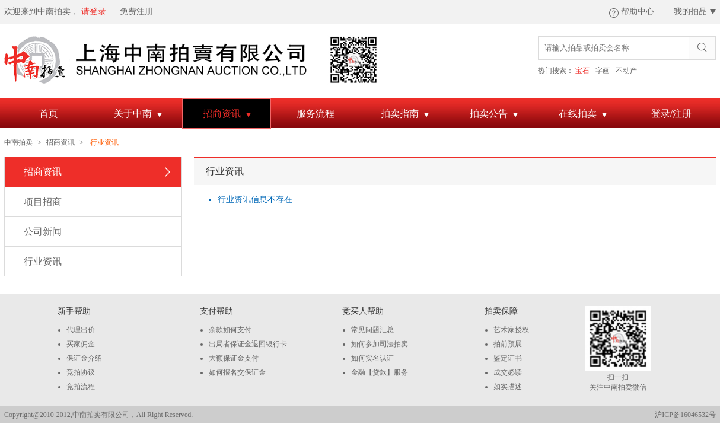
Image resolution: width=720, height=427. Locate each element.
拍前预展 (507, 344)
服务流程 (315, 114)
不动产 (626, 70)
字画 (602, 70)
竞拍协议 (80, 372)
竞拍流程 (80, 387)
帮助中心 (637, 11)
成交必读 (507, 372)
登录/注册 (671, 114)
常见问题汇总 (372, 330)
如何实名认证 (372, 358)
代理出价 (80, 330)
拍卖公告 (494, 115)
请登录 (93, 11)
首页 (48, 114)
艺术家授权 (511, 330)
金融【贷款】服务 (379, 372)
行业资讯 (43, 261)
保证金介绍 (84, 358)
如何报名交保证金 (237, 372)
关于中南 (138, 115)
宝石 (582, 70)
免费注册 (136, 11)
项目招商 (43, 202)
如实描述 (507, 387)
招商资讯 (227, 115)
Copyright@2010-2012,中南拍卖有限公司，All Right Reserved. (98, 414)
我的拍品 (690, 11)
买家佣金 (80, 344)
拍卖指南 (405, 115)
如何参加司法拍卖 (379, 344)
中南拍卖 (18, 142)
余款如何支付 (230, 330)
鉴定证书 (507, 358)
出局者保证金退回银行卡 (248, 344)
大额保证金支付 (234, 358)
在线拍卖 (583, 115)
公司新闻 (43, 232)
